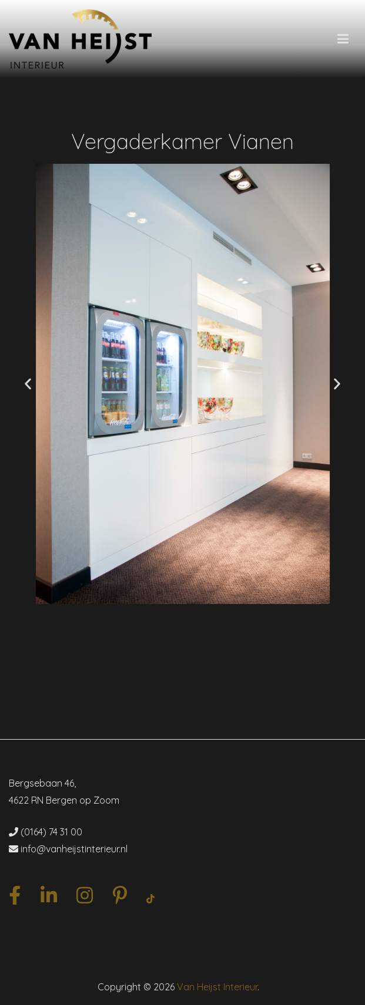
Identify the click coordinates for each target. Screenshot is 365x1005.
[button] (28, 384)
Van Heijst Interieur (217, 987)
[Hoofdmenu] (343, 39)
